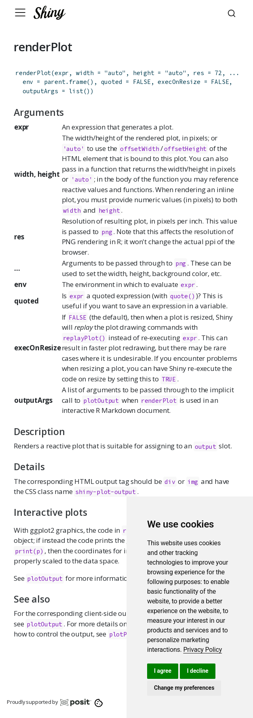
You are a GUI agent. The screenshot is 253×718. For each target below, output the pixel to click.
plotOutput (101, 400)
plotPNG (121, 634)
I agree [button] (162, 671)
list (76, 91)
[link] (202, 649)
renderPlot (33, 73)
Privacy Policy (202, 649)
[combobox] (233, 12)
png (106, 232)
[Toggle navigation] (20, 12)
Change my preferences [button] (184, 688)
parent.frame (65, 82)
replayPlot (81, 338)
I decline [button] (197, 671)
